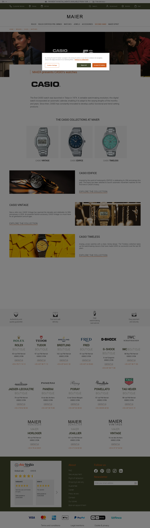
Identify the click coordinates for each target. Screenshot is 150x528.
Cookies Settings (52, 65)
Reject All (84, 65)
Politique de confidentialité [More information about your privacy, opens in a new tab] (81, 59)
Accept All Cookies (99, 65)
